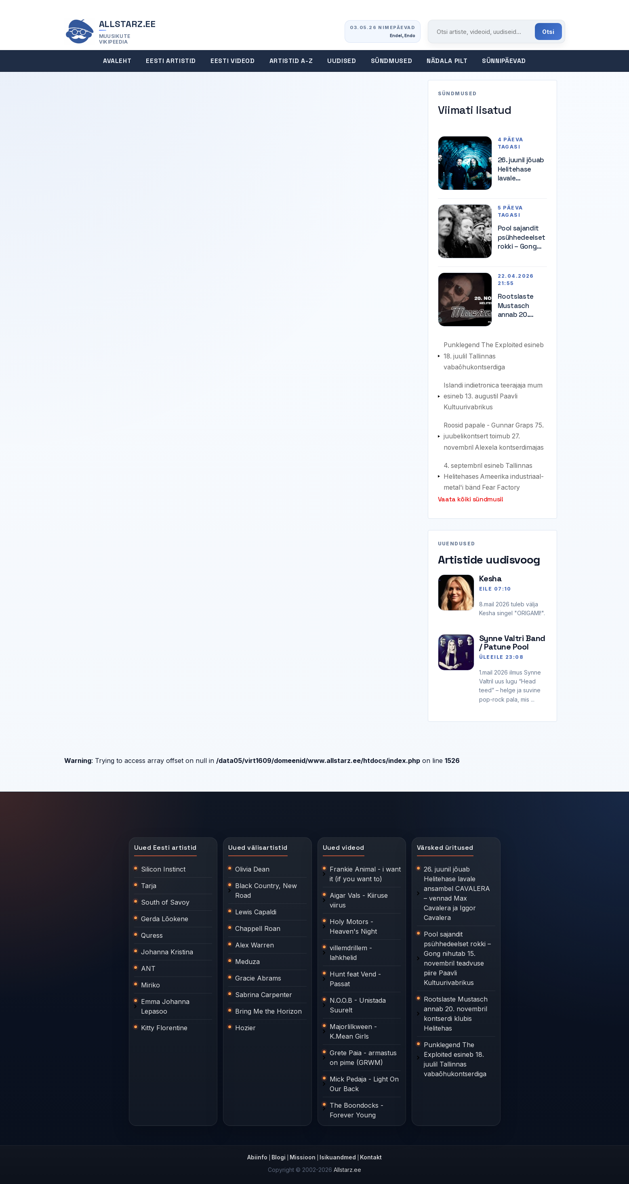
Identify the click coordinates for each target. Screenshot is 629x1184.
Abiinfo (257, 1153)
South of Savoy (165, 899)
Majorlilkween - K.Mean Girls (353, 1028)
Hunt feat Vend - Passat (355, 975)
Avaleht (117, 61)
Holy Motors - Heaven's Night (353, 923)
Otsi (548, 31)
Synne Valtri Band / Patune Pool (512, 638)
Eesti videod (232, 61)
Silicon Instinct (163, 865)
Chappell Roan (257, 925)
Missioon (303, 1153)
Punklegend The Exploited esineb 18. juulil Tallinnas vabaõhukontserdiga (495, 355)
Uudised (341, 61)
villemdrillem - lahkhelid (351, 949)
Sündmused (391, 61)
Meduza (247, 958)
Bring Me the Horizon (268, 1008)
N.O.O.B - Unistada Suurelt (358, 1001)
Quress (152, 932)
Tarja (148, 882)
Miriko (150, 981)
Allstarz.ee (347, 1166)
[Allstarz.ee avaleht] (110, 32)
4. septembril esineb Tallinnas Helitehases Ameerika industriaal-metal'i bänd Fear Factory (495, 473)
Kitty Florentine (164, 1024)
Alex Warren (254, 941)
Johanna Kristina (167, 948)
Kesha (490, 575)
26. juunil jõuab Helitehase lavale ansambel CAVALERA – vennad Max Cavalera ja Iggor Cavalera (521, 168)
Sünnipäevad (504, 61)
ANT (148, 965)
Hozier (245, 1024)
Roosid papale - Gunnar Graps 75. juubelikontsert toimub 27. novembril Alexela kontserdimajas (495, 434)
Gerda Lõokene (164, 915)
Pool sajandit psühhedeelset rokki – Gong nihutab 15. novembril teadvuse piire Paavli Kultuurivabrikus (522, 237)
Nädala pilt (447, 61)
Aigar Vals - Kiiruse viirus (359, 896)
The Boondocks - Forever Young (356, 1106)
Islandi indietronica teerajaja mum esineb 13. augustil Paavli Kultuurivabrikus (494, 395)
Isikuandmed (338, 1153)
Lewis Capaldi (255, 908)
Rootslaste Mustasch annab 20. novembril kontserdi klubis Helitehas (516, 305)
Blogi (278, 1153)
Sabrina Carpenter (263, 991)
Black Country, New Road (266, 887)
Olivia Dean (252, 865)
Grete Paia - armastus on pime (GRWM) (363, 1054)
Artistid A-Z (291, 61)
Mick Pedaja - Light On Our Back (364, 1080)
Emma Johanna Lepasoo (165, 1003)
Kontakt (371, 1153)
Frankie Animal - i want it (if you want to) (365, 870)
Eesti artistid (171, 61)
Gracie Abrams (258, 974)
